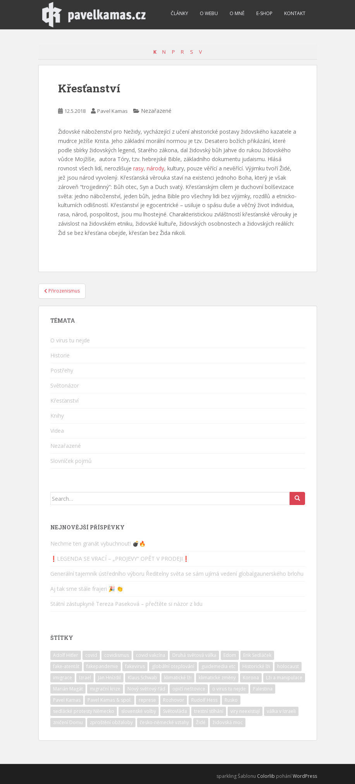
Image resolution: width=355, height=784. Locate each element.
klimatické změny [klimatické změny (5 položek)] (217, 677)
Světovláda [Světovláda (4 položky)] (175, 711)
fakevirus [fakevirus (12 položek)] (135, 666)
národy (155, 168)
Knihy (57, 415)
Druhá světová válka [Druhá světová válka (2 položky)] (194, 655)
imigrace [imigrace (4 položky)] (62, 677)
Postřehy (61, 370)
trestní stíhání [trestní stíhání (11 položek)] (208, 711)
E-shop (264, 13)
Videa (57, 430)
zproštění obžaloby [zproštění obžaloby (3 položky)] (111, 722)
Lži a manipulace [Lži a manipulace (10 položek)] (284, 677)
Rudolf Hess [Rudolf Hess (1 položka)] (204, 700)
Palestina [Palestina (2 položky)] (263, 688)
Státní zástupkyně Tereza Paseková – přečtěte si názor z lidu (126, 603)
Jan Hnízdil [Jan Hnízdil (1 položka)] (109, 677)
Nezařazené (65, 445)
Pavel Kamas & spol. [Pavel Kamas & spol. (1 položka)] (109, 700)
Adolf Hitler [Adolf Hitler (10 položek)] (65, 655)
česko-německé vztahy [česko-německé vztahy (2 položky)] (164, 722)
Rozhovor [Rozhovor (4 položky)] (173, 700)
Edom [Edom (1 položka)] (229, 655)
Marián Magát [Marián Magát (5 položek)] (68, 688)
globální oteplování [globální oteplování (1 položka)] (173, 666)
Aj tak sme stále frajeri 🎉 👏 (86, 588)
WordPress (305, 776)
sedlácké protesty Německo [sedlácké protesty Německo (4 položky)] (83, 711)
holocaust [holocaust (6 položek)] (288, 666)
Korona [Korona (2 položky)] (251, 677)
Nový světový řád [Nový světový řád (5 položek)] (146, 688)
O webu (209, 13)
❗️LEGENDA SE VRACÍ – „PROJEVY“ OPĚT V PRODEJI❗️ (119, 558)
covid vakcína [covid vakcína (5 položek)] (150, 655)
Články (179, 13)
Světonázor (64, 385)
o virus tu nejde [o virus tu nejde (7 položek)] (229, 688)
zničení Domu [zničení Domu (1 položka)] (68, 722)
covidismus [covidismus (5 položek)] (116, 655)
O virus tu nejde (70, 340)
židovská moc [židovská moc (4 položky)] (228, 722)
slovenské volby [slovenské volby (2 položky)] (138, 711)
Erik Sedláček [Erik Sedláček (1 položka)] (257, 655)
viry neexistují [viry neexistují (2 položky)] (245, 711)
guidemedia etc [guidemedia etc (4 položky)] (218, 666)
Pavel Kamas (112, 110)
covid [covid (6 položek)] (91, 655)
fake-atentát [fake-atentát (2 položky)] (66, 666)
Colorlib (266, 776)
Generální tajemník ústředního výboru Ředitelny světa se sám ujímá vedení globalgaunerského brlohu (177, 573)
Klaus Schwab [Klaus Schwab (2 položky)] (142, 677)
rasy (138, 168)
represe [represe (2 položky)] (147, 700)
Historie (60, 355)
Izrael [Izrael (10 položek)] (85, 677)
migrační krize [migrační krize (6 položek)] (105, 688)
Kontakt (294, 13)
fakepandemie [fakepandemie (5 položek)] (102, 666)
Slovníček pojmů (71, 460)
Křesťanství (64, 400)
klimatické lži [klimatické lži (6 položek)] (178, 677)
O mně (237, 13)
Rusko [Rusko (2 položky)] (231, 700)
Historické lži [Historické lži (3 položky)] (256, 666)
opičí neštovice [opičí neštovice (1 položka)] (188, 688)
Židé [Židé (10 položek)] (201, 722)
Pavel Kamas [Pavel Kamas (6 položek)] (67, 700)
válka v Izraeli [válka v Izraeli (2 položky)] (281, 711)
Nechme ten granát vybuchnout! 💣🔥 (98, 543)
